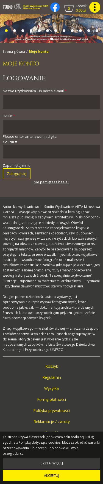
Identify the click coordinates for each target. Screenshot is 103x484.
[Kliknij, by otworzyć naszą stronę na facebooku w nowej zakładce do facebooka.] (55, 7)
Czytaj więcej (51, 463)
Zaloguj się (16, 173)
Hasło (9, 115)
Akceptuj (51, 475)
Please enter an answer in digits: (30, 136)
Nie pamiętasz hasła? (51, 181)
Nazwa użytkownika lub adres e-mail (34, 90)
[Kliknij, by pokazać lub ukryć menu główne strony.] (94, 7)
